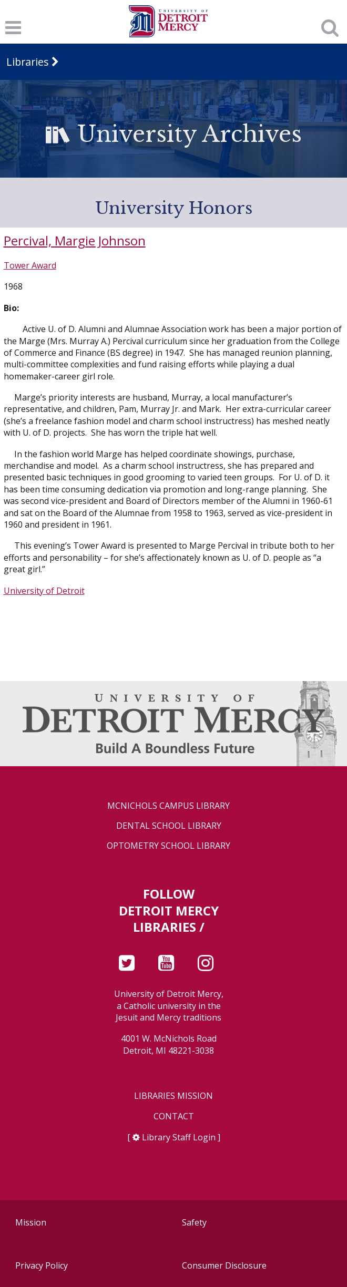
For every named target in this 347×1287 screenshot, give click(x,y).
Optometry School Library (168, 846)
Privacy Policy (41, 1265)
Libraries (27, 62)
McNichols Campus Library (168, 806)
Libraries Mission (173, 1096)
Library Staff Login (179, 1137)
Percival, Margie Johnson (75, 240)
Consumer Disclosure (224, 1265)
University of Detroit (44, 590)
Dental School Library (168, 826)
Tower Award (30, 265)
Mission (30, 1222)
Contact (174, 1116)
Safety (194, 1222)
